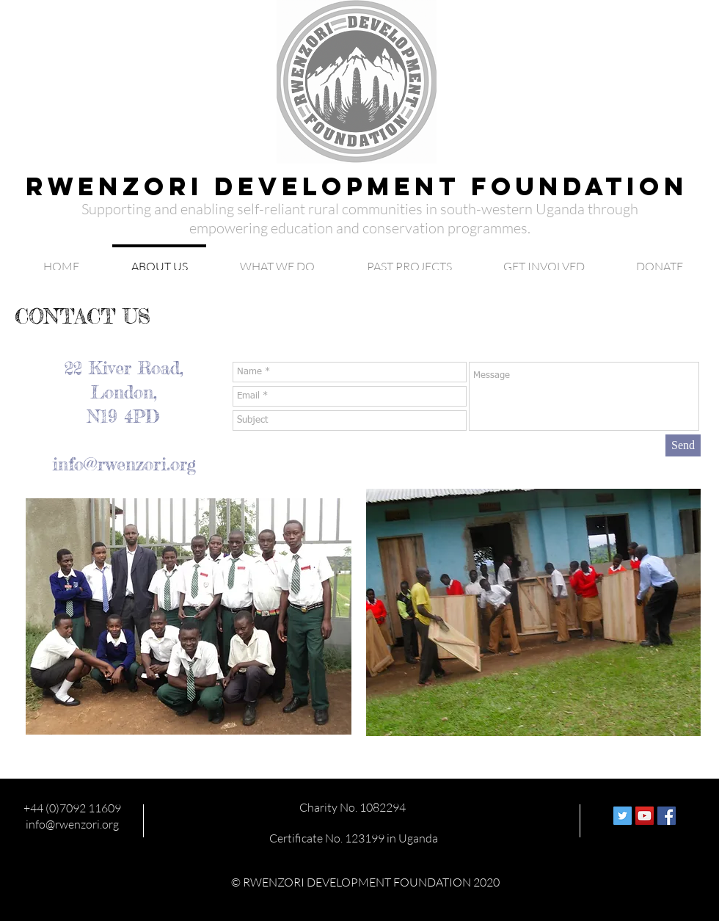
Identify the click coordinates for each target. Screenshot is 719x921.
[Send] (683, 445)
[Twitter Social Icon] (622, 816)
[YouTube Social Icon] (644, 816)
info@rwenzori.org (124, 464)
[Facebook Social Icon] (666, 816)
